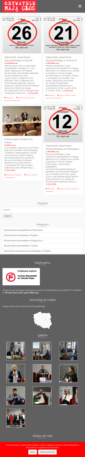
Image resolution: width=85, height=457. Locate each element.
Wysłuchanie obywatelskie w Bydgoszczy (23, 240)
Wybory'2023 (9, 97)
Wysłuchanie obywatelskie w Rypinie (21, 235)
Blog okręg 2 (9, 175)
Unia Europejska (9, 177)
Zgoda (32, 452)
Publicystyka (17, 175)
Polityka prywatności (47, 452)
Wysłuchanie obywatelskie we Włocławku (23, 230)
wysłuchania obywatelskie (12, 100)
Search (7, 216)
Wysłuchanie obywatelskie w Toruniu (21, 246)
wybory (32, 97)
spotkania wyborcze (23, 97)
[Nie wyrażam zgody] (82, 449)
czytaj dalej (32, 93)
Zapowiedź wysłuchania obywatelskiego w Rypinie (27, 251)
